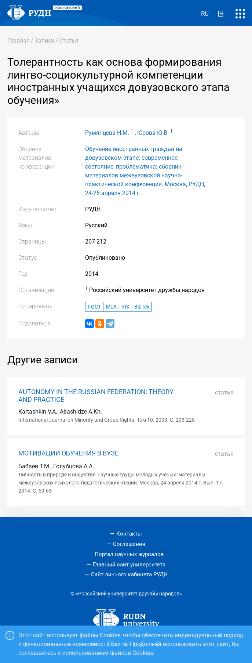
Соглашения (129, 544)
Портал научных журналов (129, 554)
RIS (125, 307)
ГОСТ (94, 307)
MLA (111, 307)
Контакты (129, 533)
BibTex (141, 307)
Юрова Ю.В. (153, 132)
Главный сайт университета (129, 564)
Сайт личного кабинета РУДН (129, 574)
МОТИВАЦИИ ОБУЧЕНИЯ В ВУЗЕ (68, 453)
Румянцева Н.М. (107, 132)
